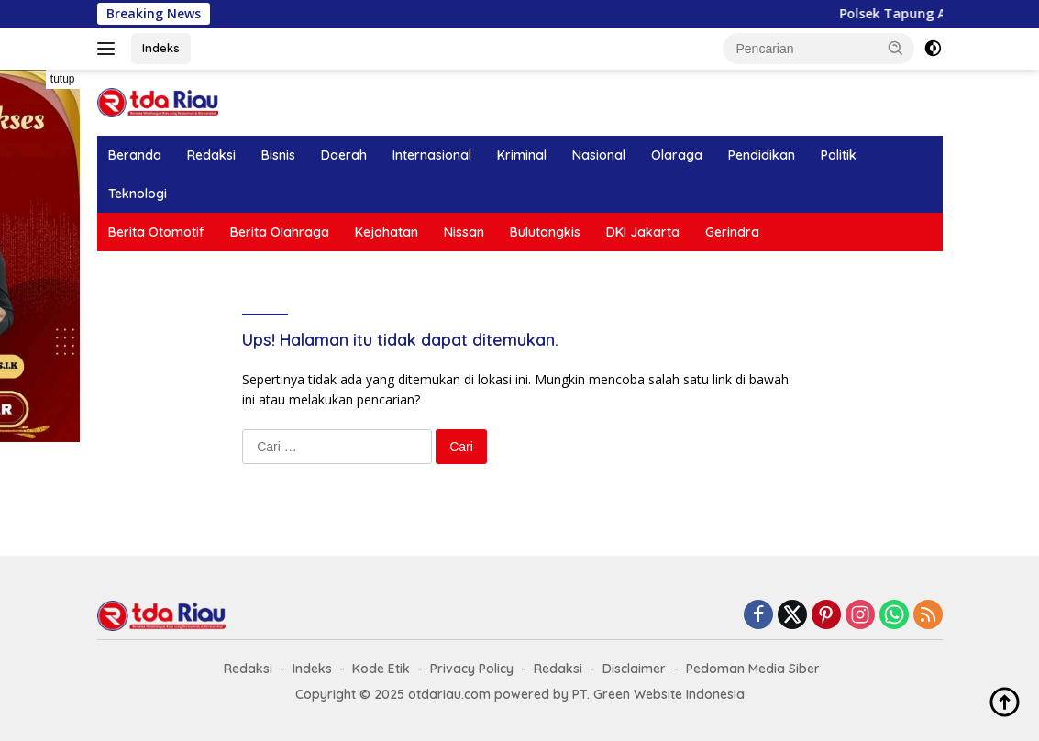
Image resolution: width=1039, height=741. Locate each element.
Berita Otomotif (156, 232)
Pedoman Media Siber (753, 668)
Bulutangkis (545, 232)
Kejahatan (386, 232)
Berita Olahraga (279, 232)
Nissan (464, 232)
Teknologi (137, 193)
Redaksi (211, 155)
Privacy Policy (472, 668)
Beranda (134, 155)
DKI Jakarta (643, 232)
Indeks (161, 47)
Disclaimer (634, 668)
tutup (62, 78)
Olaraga (676, 155)
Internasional (431, 155)
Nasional (598, 155)
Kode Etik (381, 668)
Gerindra (732, 232)
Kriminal (522, 155)
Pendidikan (761, 155)
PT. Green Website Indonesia (658, 694)
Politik (839, 155)
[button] (896, 47)
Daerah (344, 155)
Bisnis (278, 155)
